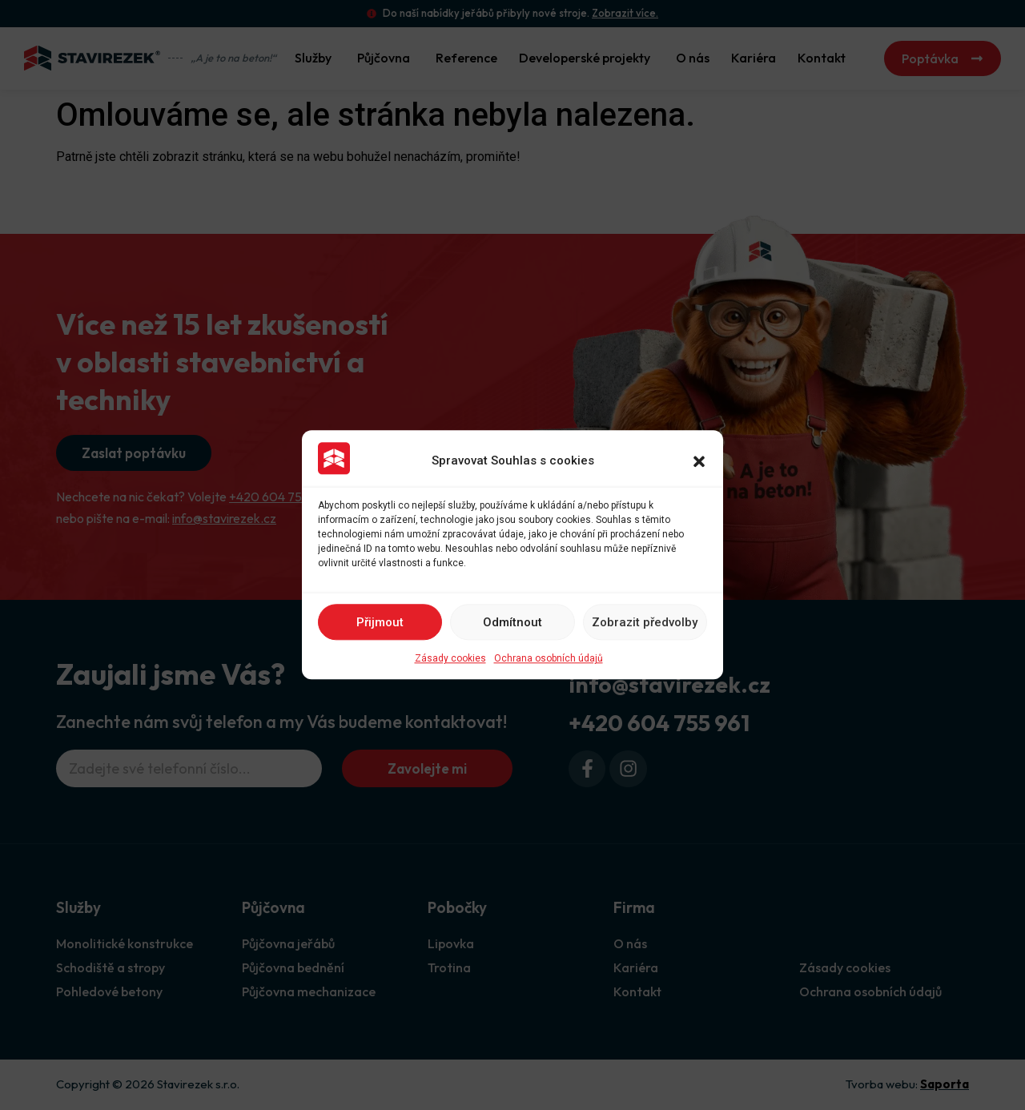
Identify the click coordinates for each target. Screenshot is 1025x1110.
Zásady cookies (450, 659)
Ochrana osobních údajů (548, 659)
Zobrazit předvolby (644, 622)
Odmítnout (512, 622)
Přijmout (380, 622)
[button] (699, 461)
